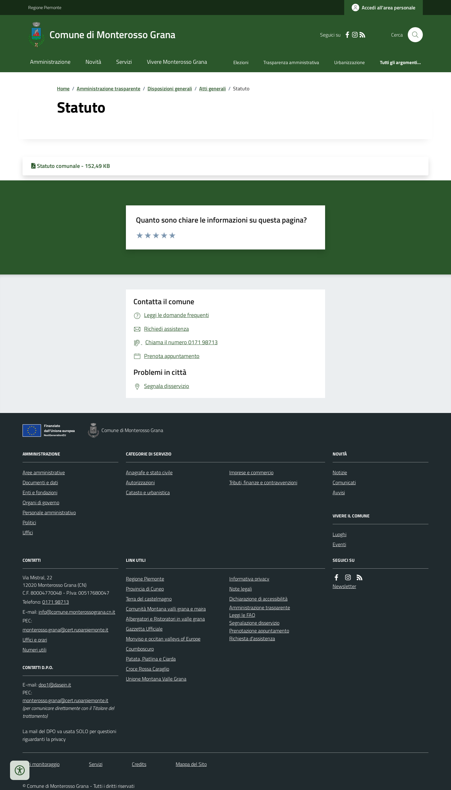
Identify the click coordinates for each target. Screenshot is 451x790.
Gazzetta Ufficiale (144, 628)
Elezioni (240, 62)
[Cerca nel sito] (413, 34)
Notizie (340, 472)
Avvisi (339, 492)
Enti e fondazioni (40, 492)
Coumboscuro (140, 648)
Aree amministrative (44, 472)
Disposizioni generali (170, 88)
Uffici (28, 532)
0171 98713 (55, 602)
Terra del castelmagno (149, 598)
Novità (93, 62)
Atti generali (212, 88)
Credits (139, 764)
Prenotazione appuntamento (259, 630)
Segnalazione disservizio (254, 622)
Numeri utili (34, 649)
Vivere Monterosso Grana (177, 62)
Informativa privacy (249, 578)
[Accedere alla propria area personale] (383, 7)
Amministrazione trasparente (108, 88)
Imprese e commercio (251, 472)
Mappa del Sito (191, 764)
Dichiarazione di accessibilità (258, 598)
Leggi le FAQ (242, 615)
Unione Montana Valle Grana (156, 678)
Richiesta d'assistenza (252, 638)
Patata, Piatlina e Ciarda (151, 658)
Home (63, 88)
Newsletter (344, 586)
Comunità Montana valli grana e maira (166, 608)
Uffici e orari (35, 639)
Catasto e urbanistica (148, 492)
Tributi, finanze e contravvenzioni (263, 482)
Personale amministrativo (49, 512)
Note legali (240, 588)
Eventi (339, 544)
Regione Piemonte (44, 7)
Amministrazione (50, 62)
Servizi (124, 62)
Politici (29, 522)
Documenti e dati (40, 482)
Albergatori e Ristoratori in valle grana (165, 618)
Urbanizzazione (349, 62)
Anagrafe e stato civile (149, 472)
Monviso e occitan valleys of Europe (163, 638)
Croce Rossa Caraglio (147, 668)
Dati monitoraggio (41, 764)
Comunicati (344, 482)
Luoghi (339, 534)
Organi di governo (41, 502)
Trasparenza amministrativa (291, 62)
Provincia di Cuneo (145, 588)
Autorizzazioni (140, 482)
